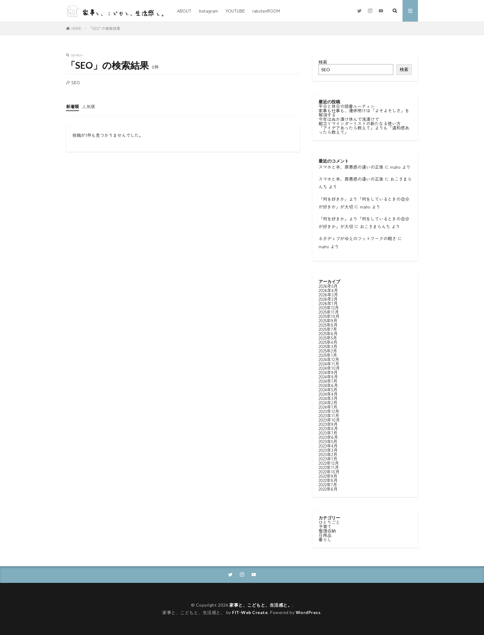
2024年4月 (328, 393)
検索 (323, 61)
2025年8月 (328, 324)
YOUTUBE (235, 11)
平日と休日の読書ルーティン (347, 106)
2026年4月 (328, 290)
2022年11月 (329, 467)
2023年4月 (328, 445)
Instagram (208, 11)
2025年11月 (329, 311)
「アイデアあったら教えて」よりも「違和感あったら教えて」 (364, 130)
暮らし (325, 539)
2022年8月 (328, 479)
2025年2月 (328, 350)
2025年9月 (328, 320)
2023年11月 (329, 415)
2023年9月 (328, 423)
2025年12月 (329, 307)
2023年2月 (328, 454)
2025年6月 (328, 333)
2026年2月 (328, 298)
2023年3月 (328, 449)
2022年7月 (328, 484)
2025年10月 (329, 315)
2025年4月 (328, 341)
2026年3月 (328, 294)
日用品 (325, 534)
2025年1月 (328, 354)
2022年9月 (328, 475)
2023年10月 (329, 419)
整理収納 (327, 530)
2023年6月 (328, 436)
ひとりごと (329, 521)
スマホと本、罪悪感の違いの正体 (351, 167)
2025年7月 (328, 328)
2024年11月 (329, 363)
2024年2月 (328, 402)
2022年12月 (329, 462)
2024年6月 (328, 384)
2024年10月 (329, 367)
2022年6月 (328, 488)
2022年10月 (329, 471)
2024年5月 (328, 389)
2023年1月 (328, 458)
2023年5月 (328, 441)
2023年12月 (329, 410)
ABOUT (184, 11)
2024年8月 (328, 376)
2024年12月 (329, 359)
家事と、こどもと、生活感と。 (260, 605)
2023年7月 (328, 432)
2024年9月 (328, 372)
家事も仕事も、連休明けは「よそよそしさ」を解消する (364, 112)
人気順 (88, 106)
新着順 (72, 106)
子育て (325, 526)
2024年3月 (328, 397)
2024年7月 (328, 380)
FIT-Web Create (250, 612)
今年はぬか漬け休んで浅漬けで (349, 119)
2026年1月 (328, 302)
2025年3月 (328, 346)
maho (395, 167)
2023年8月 (328, 428)
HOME (76, 28)
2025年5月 (328, 337)
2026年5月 (328, 285)
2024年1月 (328, 406)
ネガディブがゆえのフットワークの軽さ (357, 238)
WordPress (308, 612)
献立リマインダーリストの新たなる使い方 (360, 123)
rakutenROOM (266, 11)
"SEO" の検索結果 (105, 28)
